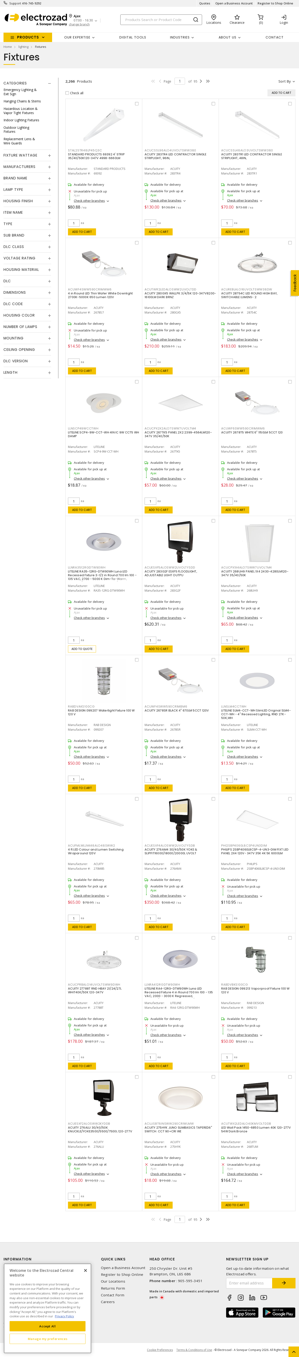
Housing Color (19, 315)
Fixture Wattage (20, 155)
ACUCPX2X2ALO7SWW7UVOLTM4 (170, 428)
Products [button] (28, 37)
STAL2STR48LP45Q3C (85, 150)
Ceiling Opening (19, 349)
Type (8, 223)
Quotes (204, 3)
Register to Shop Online (275, 3)
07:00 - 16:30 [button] (83, 20)
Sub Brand (14, 235)
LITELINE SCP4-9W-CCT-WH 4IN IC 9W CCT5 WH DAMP (103, 434)
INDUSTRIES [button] (180, 37)
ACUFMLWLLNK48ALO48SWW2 (91, 846)
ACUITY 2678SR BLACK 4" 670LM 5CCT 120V (177, 710)
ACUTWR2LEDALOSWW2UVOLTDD (170, 289)
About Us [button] (227, 37)
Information (18, 1259)
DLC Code (13, 303)
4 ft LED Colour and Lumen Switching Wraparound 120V (96, 851)
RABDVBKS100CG (234, 985)
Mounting (14, 338)
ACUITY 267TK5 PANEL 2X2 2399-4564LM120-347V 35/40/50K (178, 434)
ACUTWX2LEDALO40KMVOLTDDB (246, 1124)
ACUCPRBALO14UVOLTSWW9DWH (94, 985)
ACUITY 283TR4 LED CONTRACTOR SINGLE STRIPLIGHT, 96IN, (175, 156)
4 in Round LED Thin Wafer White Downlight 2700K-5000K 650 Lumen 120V (100, 295)
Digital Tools (132, 37)
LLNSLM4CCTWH (233, 706)
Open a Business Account (234, 3)
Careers (108, 1302)
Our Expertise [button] (77, 37)
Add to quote (82, 649)
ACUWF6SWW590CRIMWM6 (243, 428)
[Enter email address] (249, 1283)
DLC (7, 281)
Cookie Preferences (160, 1350)
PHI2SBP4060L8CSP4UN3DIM (244, 846)
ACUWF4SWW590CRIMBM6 (166, 706)
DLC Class (14, 246)
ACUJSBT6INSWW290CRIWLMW (169, 1124)
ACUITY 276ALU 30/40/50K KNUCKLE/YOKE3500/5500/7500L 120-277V (100, 1129)
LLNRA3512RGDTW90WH (87, 567)
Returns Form (113, 1288)
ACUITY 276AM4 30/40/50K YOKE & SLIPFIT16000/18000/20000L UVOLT (171, 851)
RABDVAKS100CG (81, 706)
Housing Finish (18, 201)
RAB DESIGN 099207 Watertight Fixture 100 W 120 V (101, 712)
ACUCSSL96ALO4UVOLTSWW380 (170, 150)
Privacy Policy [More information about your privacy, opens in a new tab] (64, 1316)
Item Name (13, 212)
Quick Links (113, 1259)
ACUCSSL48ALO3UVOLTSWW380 (247, 150)
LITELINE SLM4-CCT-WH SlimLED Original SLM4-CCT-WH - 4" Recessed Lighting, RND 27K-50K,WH (256, 714)
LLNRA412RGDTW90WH (162, 985)
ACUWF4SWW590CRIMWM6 (89, 289)
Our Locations (113, 1281)
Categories (15, 83)
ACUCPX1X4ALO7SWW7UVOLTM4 (246, 567)
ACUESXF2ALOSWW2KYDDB (89, 1124)
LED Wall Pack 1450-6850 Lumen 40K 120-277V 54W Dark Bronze (256, 1129)
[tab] (27, 83)
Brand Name (15, 178)
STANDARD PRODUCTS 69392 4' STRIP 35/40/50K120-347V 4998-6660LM (96, 156)
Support (15, 3)
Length (11, 372)
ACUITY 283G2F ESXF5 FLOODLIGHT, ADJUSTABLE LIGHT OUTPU (171, 573)
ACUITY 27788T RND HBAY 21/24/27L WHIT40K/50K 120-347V (94, 990)
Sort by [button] (284, 81)
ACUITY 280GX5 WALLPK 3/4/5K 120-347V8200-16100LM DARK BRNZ (180, 295)
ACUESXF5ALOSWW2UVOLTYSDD (170, 567)
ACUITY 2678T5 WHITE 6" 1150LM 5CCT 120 (252, 432)
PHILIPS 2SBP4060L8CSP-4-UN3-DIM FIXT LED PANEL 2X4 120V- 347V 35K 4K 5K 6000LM (254, 851)
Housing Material (21, 269)
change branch (79, 24)
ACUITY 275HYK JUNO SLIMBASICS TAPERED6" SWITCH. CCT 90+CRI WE (178, 1129)
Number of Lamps (20, 326)
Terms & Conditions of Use (194, 1350)
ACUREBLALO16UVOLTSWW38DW (246, 289)
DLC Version (16, 361)
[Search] (161, 19)
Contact (275, 37)
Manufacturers (20, 166)
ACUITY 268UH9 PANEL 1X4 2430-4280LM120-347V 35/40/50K (254, 573)
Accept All (47, 1326)
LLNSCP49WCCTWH (83, 428)
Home (8, 47)
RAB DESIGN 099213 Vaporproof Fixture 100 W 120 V (255, 990)
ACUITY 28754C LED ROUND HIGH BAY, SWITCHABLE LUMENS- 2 (249, 295)
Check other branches (89, 201)
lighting (23, 47)
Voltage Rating (20, 258)
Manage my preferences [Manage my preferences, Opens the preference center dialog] (48, 1339)
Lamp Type (13, 189)
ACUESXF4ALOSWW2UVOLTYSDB (170, 846)
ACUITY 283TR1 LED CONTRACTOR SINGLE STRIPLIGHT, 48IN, (251, 156)
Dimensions (15, 292)
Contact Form (113, 1295)
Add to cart (82, 232)
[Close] (85, 1270)
